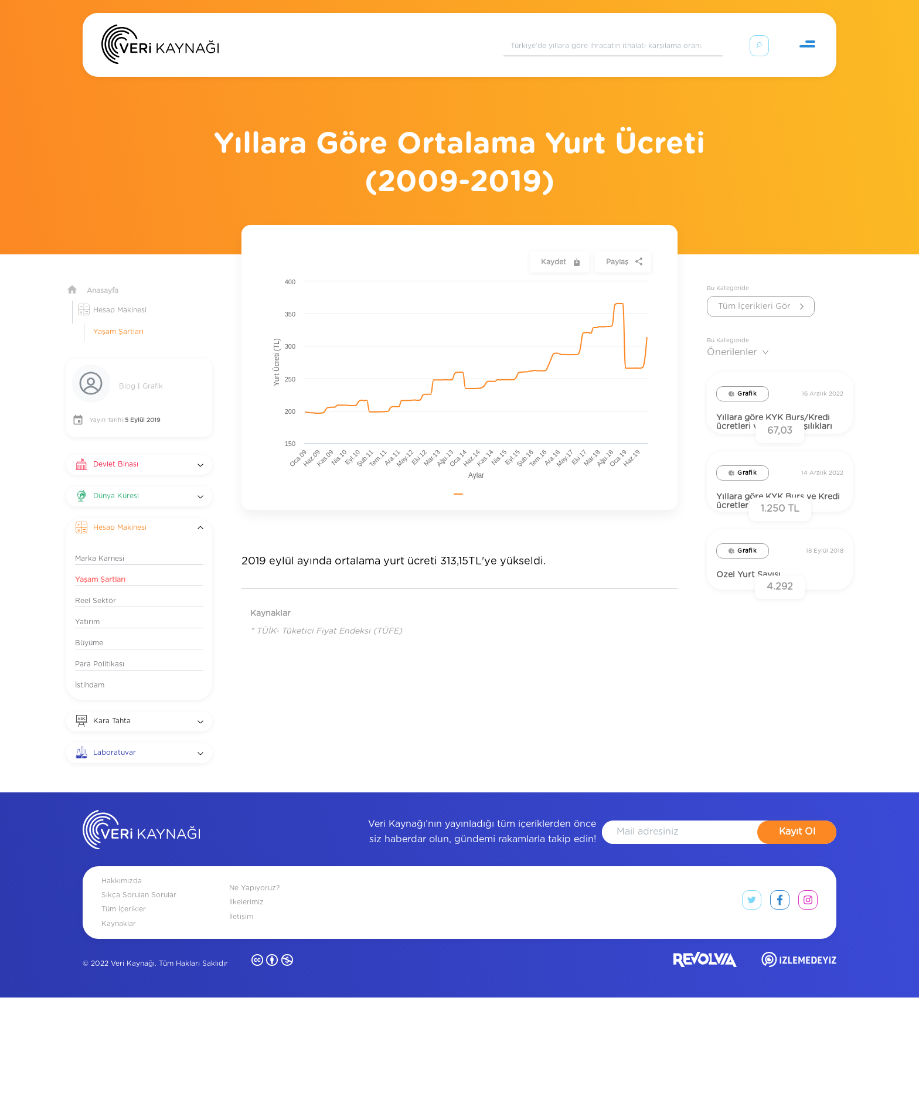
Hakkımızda (121, 1003)
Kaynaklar (118, 1045)
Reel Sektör (95, 586)
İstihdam (89, 671)
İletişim (241, 1038)
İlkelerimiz (246, 1024)
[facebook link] (779, 1025)
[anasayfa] (141, 954)
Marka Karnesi (99, 544)
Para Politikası (99, 649)
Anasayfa (102, 276)
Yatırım (87, 607)
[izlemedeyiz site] (798, 1084)
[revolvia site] (705, 1084)
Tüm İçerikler (123, 1031)
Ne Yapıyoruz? (254, 1010)
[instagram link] (808, 1025)
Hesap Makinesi (120, 295)
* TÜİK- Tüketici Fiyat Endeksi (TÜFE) (326, 617)
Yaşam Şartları (118, 317)
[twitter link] (751, 1025)
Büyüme (89, 628)
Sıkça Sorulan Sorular (138, 1017)
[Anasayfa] (160, 47)
